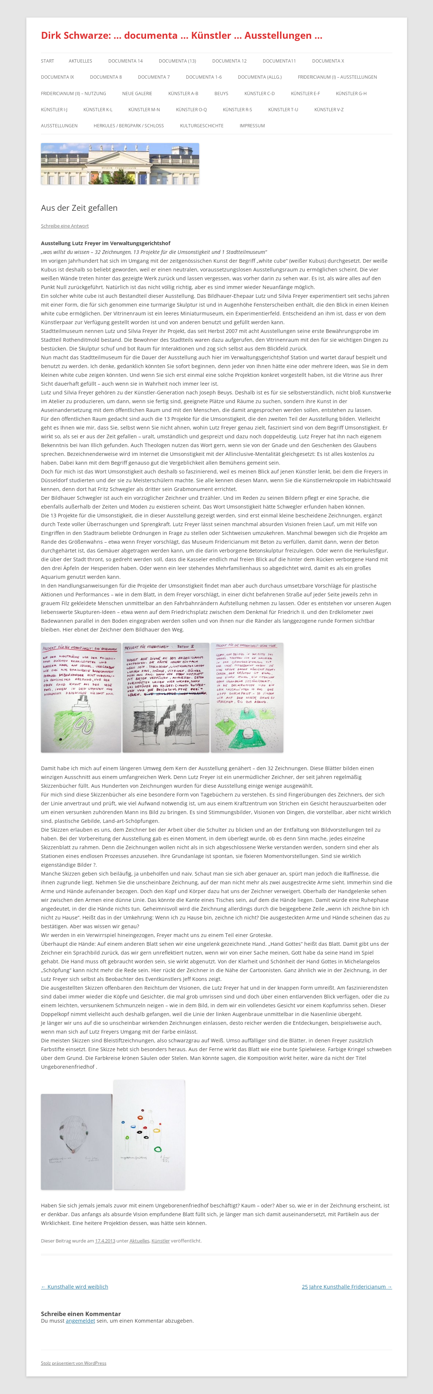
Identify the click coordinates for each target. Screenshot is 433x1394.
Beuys (221, 93)
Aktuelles (80, 61)
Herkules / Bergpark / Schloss (129, 126)
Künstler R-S (237, 109)
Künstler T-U (283, 109)
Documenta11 (279, 61)
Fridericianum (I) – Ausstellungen (337, 77)
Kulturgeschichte (202, 126)
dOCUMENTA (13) (177, 61)
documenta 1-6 (204, 77)
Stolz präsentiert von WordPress (74, 1363)
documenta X (328, 61)
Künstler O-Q (191, 109)
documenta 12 (229, 61)
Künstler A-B (183, 93)
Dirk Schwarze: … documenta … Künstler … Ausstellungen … (181, 35)
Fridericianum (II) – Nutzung (73, 93)
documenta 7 (154, 77)
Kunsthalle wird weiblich (74, 1286)
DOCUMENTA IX (57, 77)
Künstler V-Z (329, 109)
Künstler (161, 1240)
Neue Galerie (137, 93)
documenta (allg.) (260, 77)
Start (47, 61)
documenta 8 (106, 77)
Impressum (252, 126)
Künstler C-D (260, 93)
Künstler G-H (351, 93)
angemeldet (80, 1320)
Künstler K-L (97, 109)
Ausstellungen (59, 126)
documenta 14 (125, 61)
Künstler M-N (144, 109)
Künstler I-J (54, 109)
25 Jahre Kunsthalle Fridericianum (347, 1286)
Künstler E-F (305, 93)
